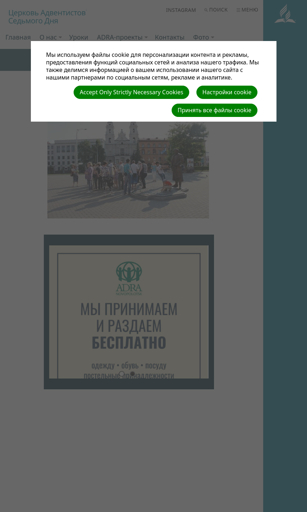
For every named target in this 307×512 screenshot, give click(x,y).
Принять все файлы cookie (215, 110)
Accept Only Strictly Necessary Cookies (131, 92)
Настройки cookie (227, 92)
